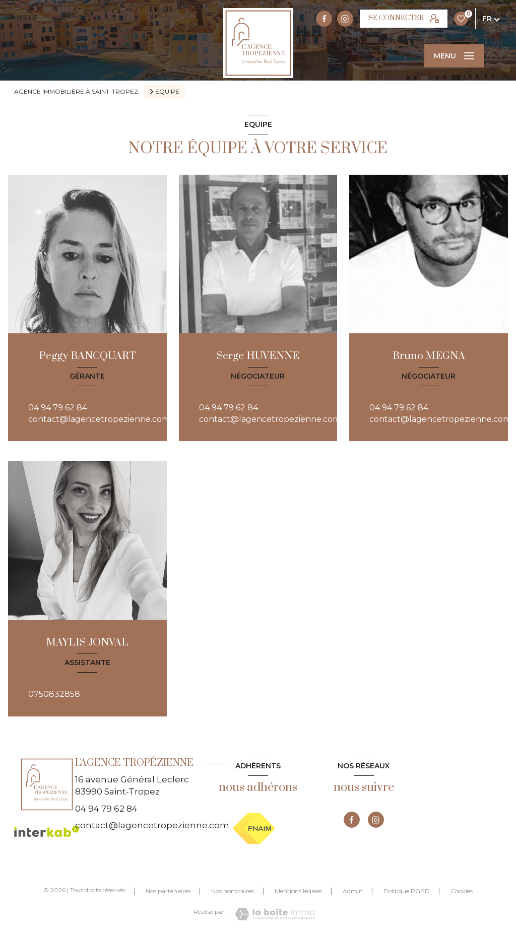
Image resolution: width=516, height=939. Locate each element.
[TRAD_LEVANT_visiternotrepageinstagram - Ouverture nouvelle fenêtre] (345, 19)
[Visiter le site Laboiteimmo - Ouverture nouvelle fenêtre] (275, 914)
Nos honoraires (232, 891)
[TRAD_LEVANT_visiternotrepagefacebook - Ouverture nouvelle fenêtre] (324, 19)
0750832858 (54, 694)
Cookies (461, 891)
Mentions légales (298, 891)
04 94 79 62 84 (57, 407)
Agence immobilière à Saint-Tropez (76, 91)
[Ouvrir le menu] (454, 55)
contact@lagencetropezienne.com (99, 419)
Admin (353, 891)
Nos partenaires (168, 891)
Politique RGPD (406, 891)
